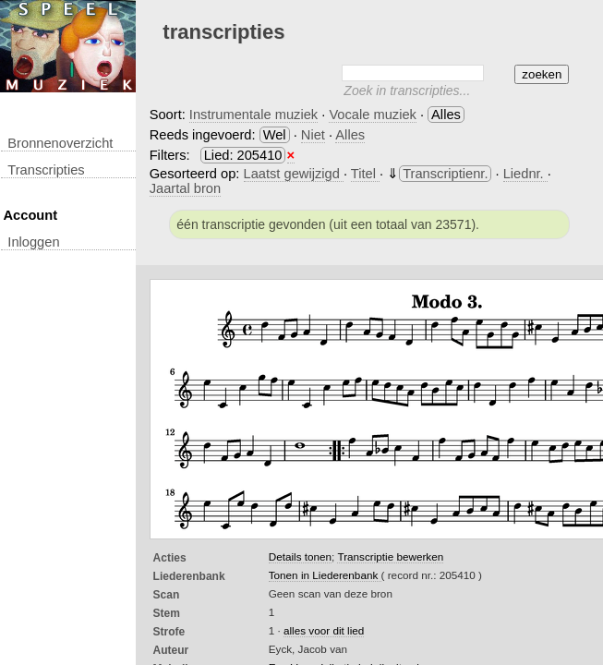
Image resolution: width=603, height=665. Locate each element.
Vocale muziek (372, 114)
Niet (313, 134)
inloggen (33, 242)
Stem (166, 613)
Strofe (169, 631)
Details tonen (300, 556)
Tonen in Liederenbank (325, 575)
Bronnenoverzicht (60, 143)
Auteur (171, 650)
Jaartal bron (185, 188)
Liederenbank (189, 576)
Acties (170, 557)
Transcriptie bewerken (390, 556)
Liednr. (525, 173)
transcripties (45, 170)
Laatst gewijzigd (294, 173)
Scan (166, 594)
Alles (350, 134)
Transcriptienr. (445, 173)
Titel (365, 173)
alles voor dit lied (323, 630)
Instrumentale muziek (253, 114)
